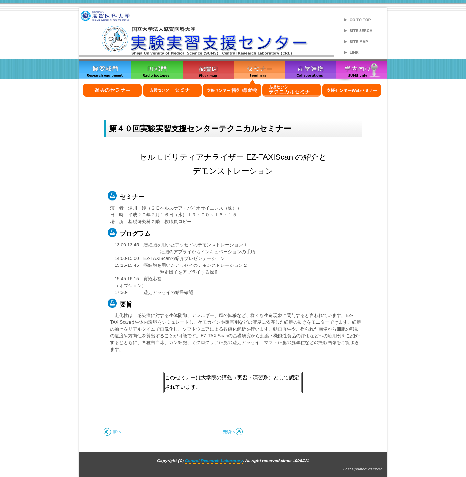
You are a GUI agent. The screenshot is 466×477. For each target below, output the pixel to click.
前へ (112, 431)
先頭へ (233, 431)
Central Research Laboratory (214, 460)
